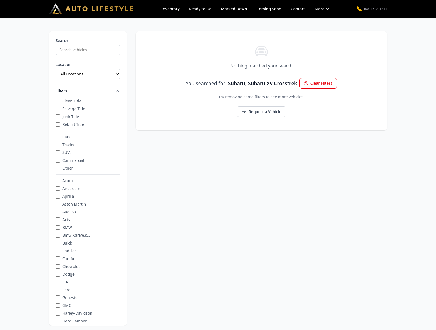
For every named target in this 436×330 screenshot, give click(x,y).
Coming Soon (268, 8)
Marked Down (234, 8)
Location (63, 64)
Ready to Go (200, 8)
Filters (88, 91)
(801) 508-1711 (372, 8)
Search (62, 40)
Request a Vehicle (261, 111)
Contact (298, 8)
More (322, 8)
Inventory (171, 8)
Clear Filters (318, 83)
